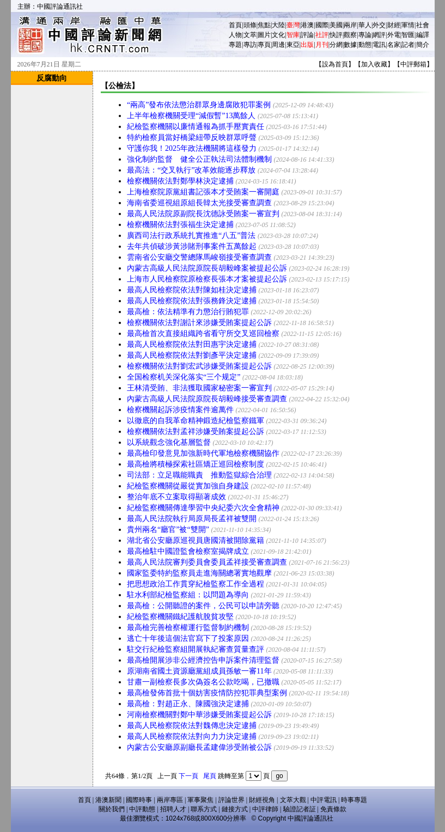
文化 (278, 35)
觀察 (350, 35)
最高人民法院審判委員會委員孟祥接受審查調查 (207, 562)
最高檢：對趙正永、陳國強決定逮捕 (188, 704)
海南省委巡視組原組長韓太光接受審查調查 (199, 203)
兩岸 (350, 25)
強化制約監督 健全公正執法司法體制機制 (199, 159)
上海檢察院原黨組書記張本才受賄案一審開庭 (203, 192)
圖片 (264, 35)
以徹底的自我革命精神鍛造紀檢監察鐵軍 (195, 421)
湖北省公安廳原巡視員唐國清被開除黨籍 (195, 540)
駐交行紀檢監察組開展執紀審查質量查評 (195, 649)
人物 (235, 35)
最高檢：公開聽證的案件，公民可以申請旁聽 (203, 606)
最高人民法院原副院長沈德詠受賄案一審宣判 (203, 214)
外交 (379, 25)
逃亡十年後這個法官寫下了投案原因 (188, 638)
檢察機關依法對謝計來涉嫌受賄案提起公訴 (199, 323)
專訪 (250, 44)
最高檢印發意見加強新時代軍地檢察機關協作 (203, 453)
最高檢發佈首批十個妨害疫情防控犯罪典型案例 (207, 693)
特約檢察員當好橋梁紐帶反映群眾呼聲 (192, 137)
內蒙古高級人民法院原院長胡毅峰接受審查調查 (207, 399)
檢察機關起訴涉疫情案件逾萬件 (180, 410)
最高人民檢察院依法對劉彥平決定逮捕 (192, 355)
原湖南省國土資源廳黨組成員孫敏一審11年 (199, 671)
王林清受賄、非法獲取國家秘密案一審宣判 (199, 388)
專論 (364, 35)
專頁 (264, 44)
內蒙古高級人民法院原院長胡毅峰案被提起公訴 (207, 268)
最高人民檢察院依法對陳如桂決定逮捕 (192, 290)
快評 (336, 35)
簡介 (422, 44)
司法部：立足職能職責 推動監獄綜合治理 (199, 475)
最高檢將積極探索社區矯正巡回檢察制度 (195, 464)
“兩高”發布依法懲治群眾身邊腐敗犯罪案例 (199, 105)
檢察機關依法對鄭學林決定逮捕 (180, 181)
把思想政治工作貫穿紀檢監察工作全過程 (195, 584)
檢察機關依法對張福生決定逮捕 (180, 225)
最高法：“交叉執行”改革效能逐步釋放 (191, 170)
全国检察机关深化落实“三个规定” (183, 377)
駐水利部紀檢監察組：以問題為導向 (188, 595)
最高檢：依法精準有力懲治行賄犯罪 (188, 312)
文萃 (250, 35)
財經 (393, 25)
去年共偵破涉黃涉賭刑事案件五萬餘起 (192, 246)
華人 (364, 25)
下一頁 (188, 776)
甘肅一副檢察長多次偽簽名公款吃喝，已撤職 (203, 682)
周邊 (278, 44)
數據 (350, 44)
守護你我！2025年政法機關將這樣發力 (192, 148)
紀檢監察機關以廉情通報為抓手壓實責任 (195, 127)
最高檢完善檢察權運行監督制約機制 (188, 627)
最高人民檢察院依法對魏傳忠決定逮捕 (192, 725)
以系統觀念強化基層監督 (169, 442)
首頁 (235, 25)
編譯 (422, 35)
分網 (336, 44)
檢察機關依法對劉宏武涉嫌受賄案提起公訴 (199, 366)
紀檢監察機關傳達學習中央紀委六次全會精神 (203, 508)
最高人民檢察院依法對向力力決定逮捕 (192, 736)
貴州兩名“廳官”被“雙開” (168, 529)
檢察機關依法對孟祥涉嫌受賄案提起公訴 (195, 431)
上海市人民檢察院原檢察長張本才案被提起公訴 (207, 279)
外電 (393, 35)
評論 (307, 35)
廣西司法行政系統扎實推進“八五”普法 (191, 235)
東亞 (293, 44)
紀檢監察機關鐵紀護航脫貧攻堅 (180, 617)
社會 (422, 25)
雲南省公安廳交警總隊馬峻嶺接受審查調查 (199, 257)
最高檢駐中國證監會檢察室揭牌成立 (188, 551)
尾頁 (209, 776)
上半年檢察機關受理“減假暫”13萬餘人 (191, 116)
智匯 (407, 35)
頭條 (250, 25)
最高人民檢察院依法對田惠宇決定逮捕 (192, 344)
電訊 (379, 44)
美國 (336, 25)
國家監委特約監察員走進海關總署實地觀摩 (199, 573)
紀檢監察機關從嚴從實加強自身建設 (188, 486)
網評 (379, 35)
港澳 (307, 25)
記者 (407, 44)
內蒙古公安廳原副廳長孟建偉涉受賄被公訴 (199, 747)
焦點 (264, 25)
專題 (235, 44)
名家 (393, 44)
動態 (364, 44)
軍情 (407, 25)
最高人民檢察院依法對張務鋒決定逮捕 (192, 301)
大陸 (278, 25)
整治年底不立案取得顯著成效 (176, 497)
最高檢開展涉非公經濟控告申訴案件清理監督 (203, 660)
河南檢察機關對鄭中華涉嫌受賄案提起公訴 (199, 715)
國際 (321, 25)
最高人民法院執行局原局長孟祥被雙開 (192, 519)
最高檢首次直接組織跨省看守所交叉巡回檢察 (203, 333)
